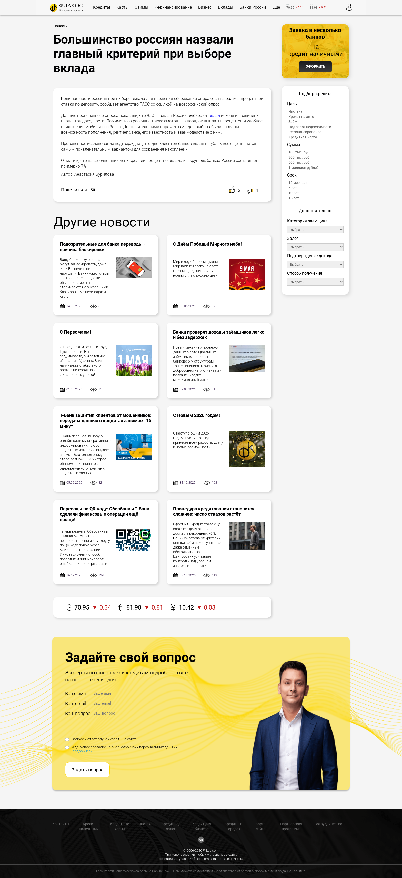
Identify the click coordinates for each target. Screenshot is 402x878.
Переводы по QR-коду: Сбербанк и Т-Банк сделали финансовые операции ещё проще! (104, 514)
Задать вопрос (87, 769)
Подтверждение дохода (310, 255)
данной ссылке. (294, 871)
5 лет (292, 188)
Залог (292, 238)
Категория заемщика (307, 221)
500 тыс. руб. (299, 162)
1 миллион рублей (303, 168)
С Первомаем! (75, 332)
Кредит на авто (301, 117)
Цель (292, 103)
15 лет (293, 198)
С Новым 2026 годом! (196, 415)
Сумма (293, 144)
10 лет (293, 193)
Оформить (315, 66)
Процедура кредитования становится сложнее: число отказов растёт (213, 511)
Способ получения (304, 273)
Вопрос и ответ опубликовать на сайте (100, 739)
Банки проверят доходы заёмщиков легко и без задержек (218, 334)
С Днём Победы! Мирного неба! (207, 244)
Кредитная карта (302, 137)
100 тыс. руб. (299, 152)
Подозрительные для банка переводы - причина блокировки (102, 246)
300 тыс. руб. (299, 157)
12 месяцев (297, 183)
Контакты (60, 824)
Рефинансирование (304, 132)
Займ (292, 122)
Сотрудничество (328, 824)
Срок (292, 175)
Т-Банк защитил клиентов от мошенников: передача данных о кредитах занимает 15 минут (106, 420)
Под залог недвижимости (309, 127)
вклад (214, 115)
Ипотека (295, 111)
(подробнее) (82, 751)
